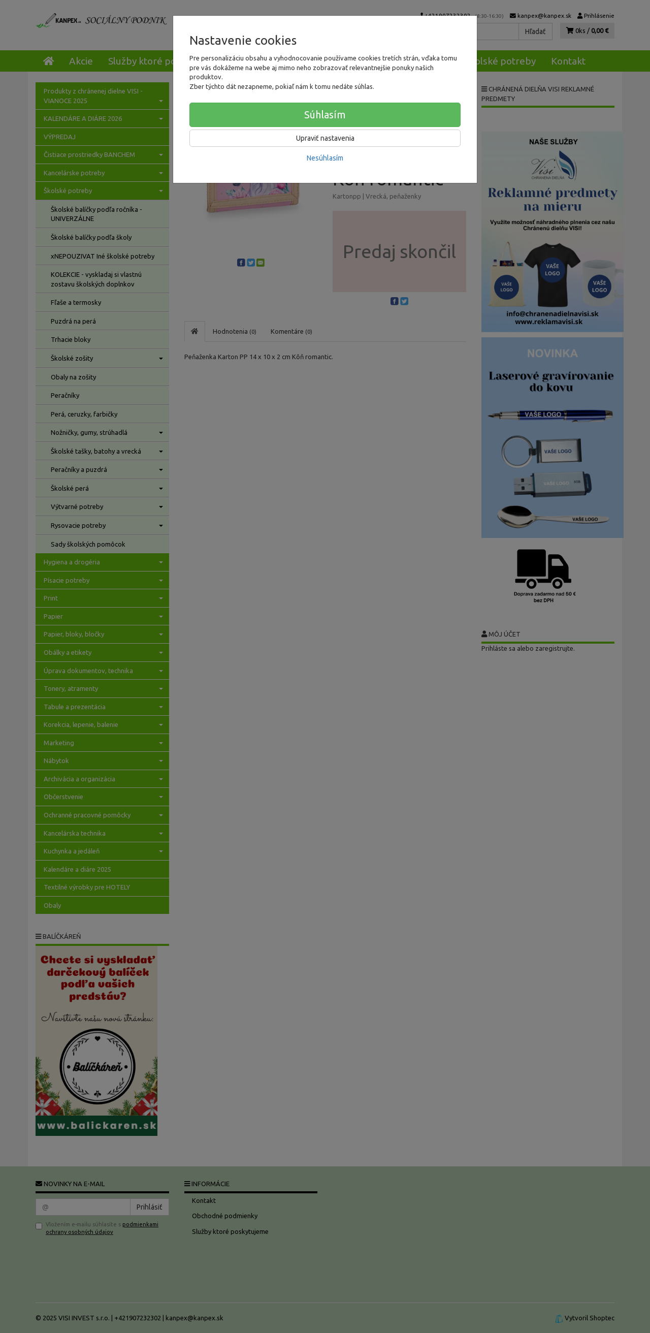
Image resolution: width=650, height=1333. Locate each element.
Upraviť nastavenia (325, 138)
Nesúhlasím (325, 158)
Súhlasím (325, 114)
